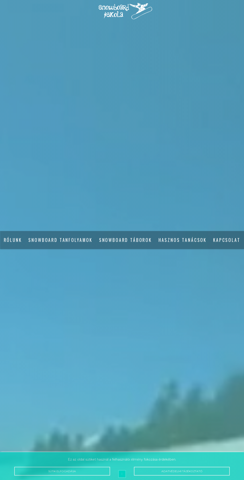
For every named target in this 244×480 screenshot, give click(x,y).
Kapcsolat (226, 240)
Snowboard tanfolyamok (60, 240)
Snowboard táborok (125, 240)
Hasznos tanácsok (182, 240)
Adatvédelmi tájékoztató (181, 471)
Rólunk (13, 240)
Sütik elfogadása (62, 471)
